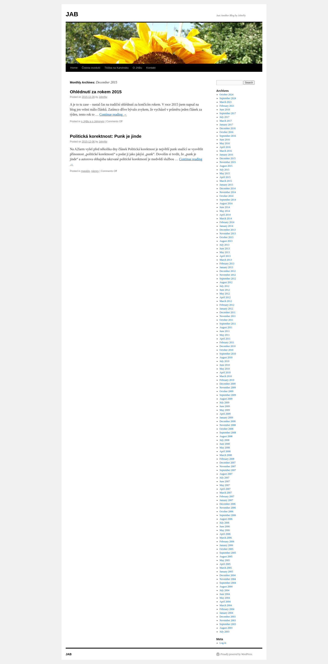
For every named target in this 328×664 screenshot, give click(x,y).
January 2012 (226, 308)
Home (74, 67)
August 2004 (226, 586)
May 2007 (225, 485)
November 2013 (228, 233)
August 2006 (226, 519)
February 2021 (227, 105)
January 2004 (226, 612)
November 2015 (228, 162)
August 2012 (226, 282)
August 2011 (226, 327)
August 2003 (226, 627)
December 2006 (228, 503)
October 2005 (226, 549)
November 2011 (228, 316)
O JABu (137, 67)
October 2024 (226, 94)
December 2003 (228, 616)
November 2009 (228, 387)
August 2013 (226, 241)
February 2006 (227, 541)
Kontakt (150, 67)
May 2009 (225, 410)
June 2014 (225, 207)
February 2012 (227, 304)
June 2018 (225, 109)
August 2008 (226, 436)
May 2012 (225, 293)
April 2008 (225, 451)
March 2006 (226, 537)
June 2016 (225, 139)
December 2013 (228, 229)
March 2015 (226, 180)
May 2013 (225, 252)
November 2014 (228, 192)
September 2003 (228, 624)
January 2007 (226, 500)
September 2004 (228, 582)
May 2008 (225, 447)
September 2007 (228, 470)
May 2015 (225, 173)
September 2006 (228, 515)
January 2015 (226, 184)
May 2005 (225, 560)
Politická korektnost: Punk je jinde (105, 136)
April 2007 (225, 488)
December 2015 (228, 158)
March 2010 (226, 376)
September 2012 (228, 278)
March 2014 (226, 218)
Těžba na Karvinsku (117, 67)
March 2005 (226, 567)
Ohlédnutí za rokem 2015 (96, 91)
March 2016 (226, 150)
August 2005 (226, 556)
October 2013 (226, 237)
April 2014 (225, 214)
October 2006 (226, 511)
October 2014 (226, 195)
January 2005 (226, 571)
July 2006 (224, 522)
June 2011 (225, 331)
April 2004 (225, 601)
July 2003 (224, 631)
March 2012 (226, 301)
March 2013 (226, 259)
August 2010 (226, 357)
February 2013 (227, 263)
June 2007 (225, 481)
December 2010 (228, 346)
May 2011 (225, 334)
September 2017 (228, 113)
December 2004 (228, 575)
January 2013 (226, 267)
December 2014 (228, 188)
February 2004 (227, 609)
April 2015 (225, 177)
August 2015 (226, 165)
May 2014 (225, 211)
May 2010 (225, 368)
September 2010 (228, 353)
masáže (85, 171)
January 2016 (226, 154)
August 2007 (226, 473)
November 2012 (228, 274)
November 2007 (228, 466)
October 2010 (226, 349)
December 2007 (228, 462)
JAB (72, 14)
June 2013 (225, 248)
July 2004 (224, 590)
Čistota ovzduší (91, 67)
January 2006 (226, 545)
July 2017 (224, 117)
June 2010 (225, 365)
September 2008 (228, 432)
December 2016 (228, 128)
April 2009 (225, 413)
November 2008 (228, 425)
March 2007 (226, 492)
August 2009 (226, 398)
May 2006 (225, 530)
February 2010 (227, 380)
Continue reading (113, 114)
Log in (223, 642)
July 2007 (224, 477)
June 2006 (225, 526)
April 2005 (225, 564)
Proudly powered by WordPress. (236, 654)
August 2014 (226, 203)
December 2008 (228, 421)
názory (95, 171)
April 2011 (225, 338)
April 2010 (225, 372)
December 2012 (228, 271)
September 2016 (228, 135)
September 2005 (228, 552)
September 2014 (228, 199)
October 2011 (226, 319)
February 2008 (227, 458)
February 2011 (227, 342)
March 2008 (226, 455)
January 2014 (226, 226)
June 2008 (225, 443)
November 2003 (228, 620)
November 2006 (228, 507)
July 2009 (224, 402)
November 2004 (228, 579)
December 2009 (228, 383)
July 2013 (224, 244)
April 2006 (225, 534)
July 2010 (224, 361)
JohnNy (103, 97)
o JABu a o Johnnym (92, 121)
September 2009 (228, 395)
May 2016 (225, 143)
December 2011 (228, 312)
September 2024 (228, 98)
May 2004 (225, 597)
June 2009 (225, 406)
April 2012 (225, 297)
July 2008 (224, 440)
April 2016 (225, 147)
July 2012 (224, 286)
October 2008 (226, 428)
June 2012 (225, 289)
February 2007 (227, 496)
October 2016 (226, 132)
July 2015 (224, 169)
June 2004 (225, 594)
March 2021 (226, 102)
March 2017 (226, 120)
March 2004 (226, 605)
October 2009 (226, 391)
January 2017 (226, 124)
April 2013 (225, 256)
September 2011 (228, 323)
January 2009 (226, 417)
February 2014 (227, 222)
